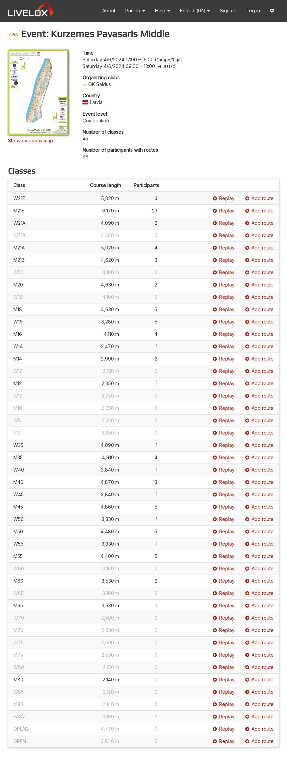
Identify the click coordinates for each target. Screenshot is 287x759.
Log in (253, 10)
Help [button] (162, 10)
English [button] (195, 10)
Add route (259, 198)
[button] (272, 11)
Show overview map (30, 140)
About (108, 10)
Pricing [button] (135, 10)
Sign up (228, 10)
